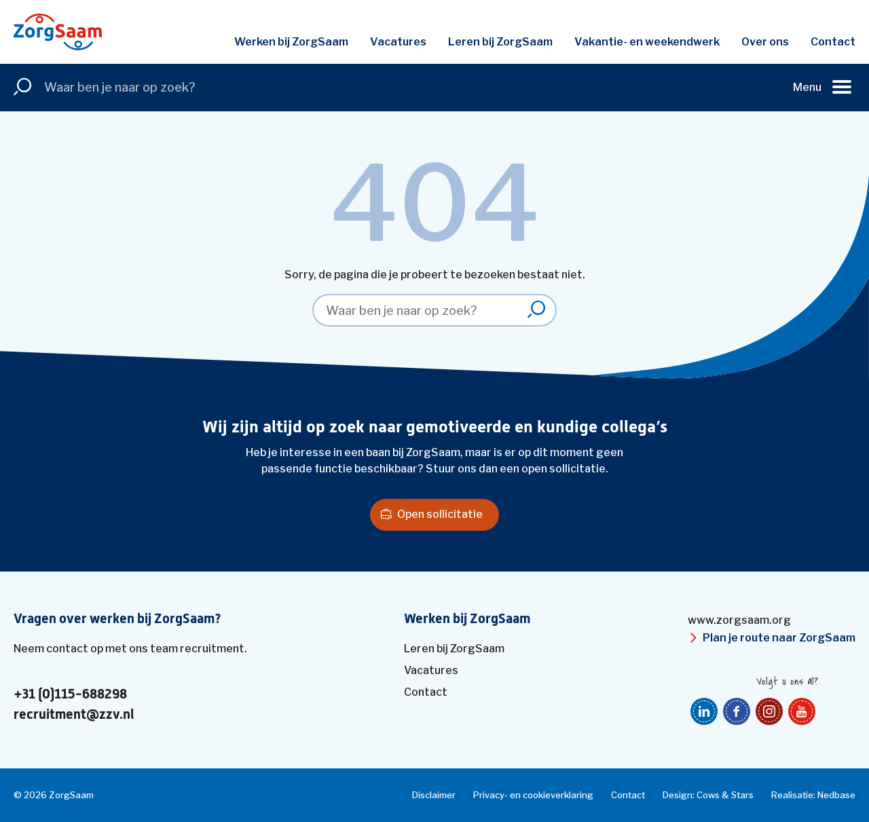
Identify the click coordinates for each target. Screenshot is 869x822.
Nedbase (836, 794)
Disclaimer (434, 794)
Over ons (765, 41)
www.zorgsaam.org (739, 620)
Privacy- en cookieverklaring (533, 794)
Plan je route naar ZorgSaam (779, 637)
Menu (807, 87)
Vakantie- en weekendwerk (647, 41)
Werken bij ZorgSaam (291, 41)
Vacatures (398, 41)
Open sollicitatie (440, 514)
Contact (833, 41)
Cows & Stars (725, 794)
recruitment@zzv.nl (74, 715)
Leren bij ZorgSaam (500, 41)
